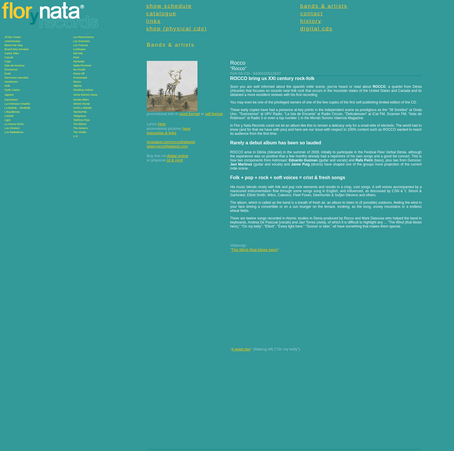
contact (311, 13)
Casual (9, 57)
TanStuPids (80, 111)
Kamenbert (11, 99)
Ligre (8, 120)
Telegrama (79, 115)
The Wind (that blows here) (254, 250)
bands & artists (323, 6)
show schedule (169, 6)
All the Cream (13, 37)
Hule (7, 85)
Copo (8, 61)
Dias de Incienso (15, 65)
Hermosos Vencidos (17, 77)
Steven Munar (81, 103)
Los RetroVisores (83, 37)
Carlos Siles (12, 53)
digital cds (316, 29)
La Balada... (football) (17, 107)
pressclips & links (161, 133)
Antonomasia (12, 41)
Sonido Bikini (81, 99)
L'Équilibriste (12, 111)
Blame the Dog (14, 45)
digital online (177, 156)
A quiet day (240, 349)
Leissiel (9, 115)
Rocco (77, 81)
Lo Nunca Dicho (14, 124)
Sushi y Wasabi (82, 107)
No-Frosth (79, 69)
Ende (8, 73)
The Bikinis (80, 124)
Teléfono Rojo (81, 120)
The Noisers (80, 128)
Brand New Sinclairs (17, 49)
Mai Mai (78, 53)
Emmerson (11, 69)
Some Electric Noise (85, 94)
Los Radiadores (14, 132)
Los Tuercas (80, 45)
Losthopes (79, 49)
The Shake (79, 132)
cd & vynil (174, 160)
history (311, 21)
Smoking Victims (83, 89)
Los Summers (81, 41)
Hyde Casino (12, 89)
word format (189, 114)
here (162, 124)
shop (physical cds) (176, 29)
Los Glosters (12, 128)
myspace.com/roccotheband (171, 142)
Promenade (80, 77)
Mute (76, 57)
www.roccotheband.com (167, 146)
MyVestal (78, 61)
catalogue (161, 13)
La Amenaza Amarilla (17, 103)
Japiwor (9, 94)
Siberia (77, 85)
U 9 (75, 136)
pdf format (214, 114)
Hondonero (11, 81)
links (153, 21)
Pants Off (79, 73)
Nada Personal (82, 65)
